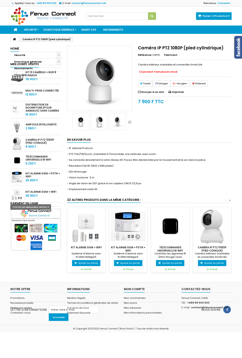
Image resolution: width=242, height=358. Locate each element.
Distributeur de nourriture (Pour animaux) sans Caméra (42, 128)
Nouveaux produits (21, 313)
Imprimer (178, 92)
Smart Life (88, 30)
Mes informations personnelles (143, 322)
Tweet (145, 83)
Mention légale (76, 308)
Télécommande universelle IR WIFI (38, 179)
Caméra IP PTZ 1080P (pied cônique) (40, 162)
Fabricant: (171, 55)
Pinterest (199, 83)
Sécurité (30, 30)
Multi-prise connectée (42, 111)
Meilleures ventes (24, 85)
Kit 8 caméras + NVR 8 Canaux (41, 94)
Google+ (180, 83)
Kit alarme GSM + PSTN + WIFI (43, 195)
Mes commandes (135, 308)
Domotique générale (58, 30)
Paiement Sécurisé (78, 322)
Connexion (223, 3)
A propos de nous (78, 317)
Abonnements (113, 30)
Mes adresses (132, 317)
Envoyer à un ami (152, 92)
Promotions (17, 308)
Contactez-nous (20, 322)
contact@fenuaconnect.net (209, 317)
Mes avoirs (130, 313)
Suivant (130, 122)
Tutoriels (20, 75)
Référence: (145, 55)
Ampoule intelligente (41, 145)
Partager (161, 83)
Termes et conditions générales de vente (92, 313)
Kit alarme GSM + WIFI (41, 212)
